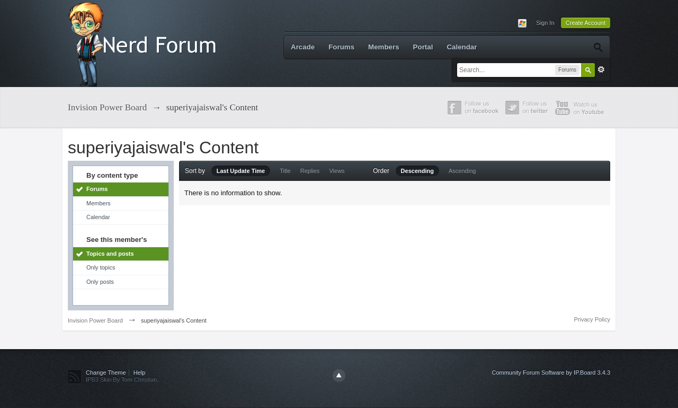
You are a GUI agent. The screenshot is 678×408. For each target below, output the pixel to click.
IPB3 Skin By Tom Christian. (122, 379)
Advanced (601, 69)
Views (336, 171)
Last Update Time (241, 171)
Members (383, 47)
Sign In (545, 23)
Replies (310, 171)
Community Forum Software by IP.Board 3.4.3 (551, 372)
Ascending (462, 171)
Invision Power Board (95, 320)
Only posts (100, 282)
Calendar (462, 47)
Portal (423, 47)
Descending (417, 171)
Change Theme (106, 372)
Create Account (585, 23)
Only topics (100, 267)
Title (285, 171)
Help (139, 372)
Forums (341, 47)
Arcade (303, 47)
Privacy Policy (592, 319)
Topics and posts (110, 253)
